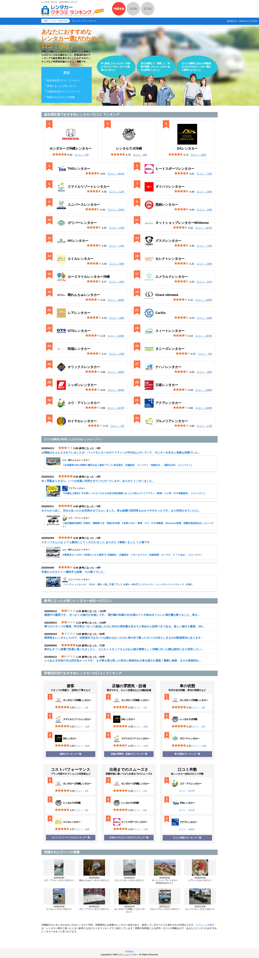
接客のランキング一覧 (70, 754)
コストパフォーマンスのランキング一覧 (70, 837)
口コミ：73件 (141, 829)
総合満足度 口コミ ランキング (64, 80)
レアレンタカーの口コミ (200, 879)
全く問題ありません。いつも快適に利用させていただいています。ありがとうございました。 (98, 480)
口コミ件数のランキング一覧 (187, 837)
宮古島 (148, 8)
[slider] (59, 154)
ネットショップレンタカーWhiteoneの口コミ (165, 880)
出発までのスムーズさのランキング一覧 (129, 837)
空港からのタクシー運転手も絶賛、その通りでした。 (73, 571)
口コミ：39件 (83, 829)
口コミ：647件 (187, 791)
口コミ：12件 (83, 726)
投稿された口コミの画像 (61, 97)
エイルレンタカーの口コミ (59, 907)
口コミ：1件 (82, 707)
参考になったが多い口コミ (62, 86)
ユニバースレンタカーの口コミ (129, 879)
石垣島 (133, 8)
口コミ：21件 (199, 746)
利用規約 (129, 951)
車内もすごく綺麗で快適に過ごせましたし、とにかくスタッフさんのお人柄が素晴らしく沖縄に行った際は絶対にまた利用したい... (123, 649)
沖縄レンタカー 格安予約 (55, 21)
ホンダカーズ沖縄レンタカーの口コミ (129, 909)
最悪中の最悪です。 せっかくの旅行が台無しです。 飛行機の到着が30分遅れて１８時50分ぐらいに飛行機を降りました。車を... (122, 614)
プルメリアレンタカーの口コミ (165, 907)
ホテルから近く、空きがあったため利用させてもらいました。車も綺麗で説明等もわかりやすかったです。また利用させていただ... (120, 510)
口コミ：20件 (83, 746)
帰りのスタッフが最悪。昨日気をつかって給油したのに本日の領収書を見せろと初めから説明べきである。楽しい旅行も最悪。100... (124, 626)
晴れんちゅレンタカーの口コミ (94, 879)
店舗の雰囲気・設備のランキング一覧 (129, 754)
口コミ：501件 (187, 810)
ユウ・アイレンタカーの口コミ (59, 879)
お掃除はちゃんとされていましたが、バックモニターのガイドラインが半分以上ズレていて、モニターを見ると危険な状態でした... (120, 452)
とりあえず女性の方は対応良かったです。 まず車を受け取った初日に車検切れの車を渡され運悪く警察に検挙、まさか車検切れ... (122, 660)
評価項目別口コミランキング (63, 91)
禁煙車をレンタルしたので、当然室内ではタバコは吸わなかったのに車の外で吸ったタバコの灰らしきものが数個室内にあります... (123, 637)
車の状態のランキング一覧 (187, 754)
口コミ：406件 (187, 829)
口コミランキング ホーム (84, 21)
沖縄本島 (118, 8)
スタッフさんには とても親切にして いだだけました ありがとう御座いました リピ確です (95, 542)
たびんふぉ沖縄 (204, 924)
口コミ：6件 (198, 726)
